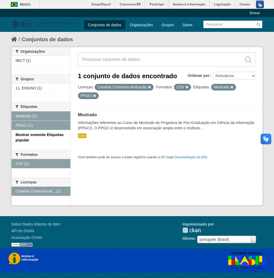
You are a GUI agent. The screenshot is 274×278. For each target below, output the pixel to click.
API (163, 157)
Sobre (187, 25)
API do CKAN (22, 231)
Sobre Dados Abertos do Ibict (35, 224)
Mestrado (87, 114)
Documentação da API (190, 157)
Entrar (255, 13)
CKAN (191, 230)
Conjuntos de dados (104, 25)
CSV (82, 136)
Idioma (188, 238)
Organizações (141, 25)
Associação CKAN (26, 237)
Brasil (25, 4)
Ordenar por (199, 75)
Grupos (168, 25)
